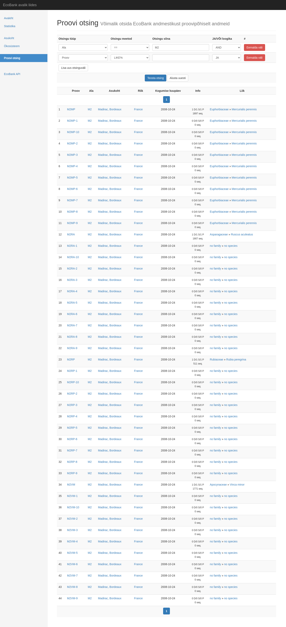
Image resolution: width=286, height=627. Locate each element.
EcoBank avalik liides (20, 5)
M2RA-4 (72, 291)
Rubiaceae (216, 359)
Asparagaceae (219, 234)
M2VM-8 (72, 586)
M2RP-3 (72, 405)
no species (230, 245)
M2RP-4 (72, 416)
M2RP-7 (72, 450)
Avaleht (8, 18)
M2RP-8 (72, 461)
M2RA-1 (72, 245)
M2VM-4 (72, 541)
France (138, 109)
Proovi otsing (12, 58)
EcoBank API (12, 74)
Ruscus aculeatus (242, 234)
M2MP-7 (72, 200)
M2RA (71, 234)
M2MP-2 (72, 143)
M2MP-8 (72, 211)
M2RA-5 (72, 302)
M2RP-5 (72, 427)
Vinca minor (237, 484)
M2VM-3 (72, 530)
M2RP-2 (72, 393)
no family (215, 245)
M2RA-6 (72, 314)
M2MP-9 (72, 223)
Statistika (9, 26)
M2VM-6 (72, 564)
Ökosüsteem (12, 46)
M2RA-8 (72, 336)
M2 (90, 109)
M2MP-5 (72, 177)
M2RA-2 (72, 268)
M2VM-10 (73, 507)
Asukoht (9, 38)
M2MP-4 (72, 166)
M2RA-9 (72, 348)
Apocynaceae (218, 484)
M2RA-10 (73, 257)
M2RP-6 (72, 439)
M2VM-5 (72, 552)
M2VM (71, 484)
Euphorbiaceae (219, 109)
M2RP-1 (72, 370)
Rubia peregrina (236, 359)
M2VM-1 (72, 496)
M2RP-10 (73, 382)
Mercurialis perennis (244, 109)
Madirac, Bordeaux (109, 109)
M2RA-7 (72, 325)
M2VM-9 (72, 598)
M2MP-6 (72, 189)
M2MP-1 (72, 120)
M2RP (71, 359)
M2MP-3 (72, 154)
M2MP (71, 109)
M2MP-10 (73, 132)
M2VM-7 (72, 575)
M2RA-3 (72, 279)
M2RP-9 (72, 473)
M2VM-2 (72, 518)
